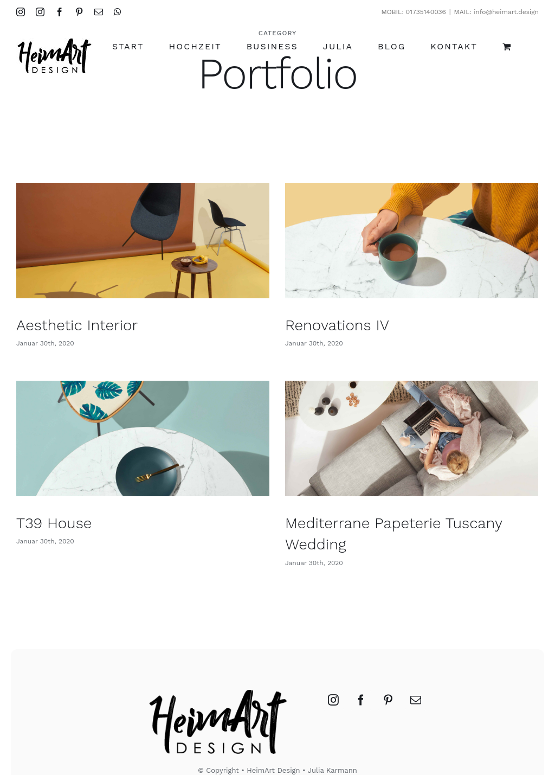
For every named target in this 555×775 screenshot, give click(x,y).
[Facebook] (361, 676)
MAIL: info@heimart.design (496, 12)
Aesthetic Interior (77, 325)
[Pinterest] (388, 676)
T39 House (74, 513)
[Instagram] (333, 676)
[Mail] (415, 676)
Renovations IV (333, 325)
